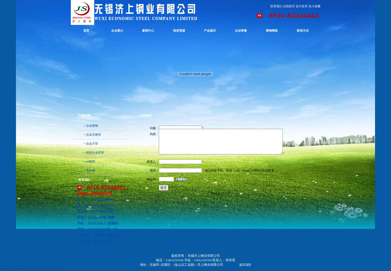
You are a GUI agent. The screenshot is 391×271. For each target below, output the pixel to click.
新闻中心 (148, 30)
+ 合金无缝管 (92, 134)
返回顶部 (245, 265)
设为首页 (302, 6)
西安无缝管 (51, 269)
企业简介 (117, 30)
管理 (232, 265)
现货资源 (179, 30)
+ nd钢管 (89, 161)
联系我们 (276, 6)
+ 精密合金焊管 (94, 152)
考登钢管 (6, 269)
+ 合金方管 (91, 143)
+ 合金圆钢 (91, 125)
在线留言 (289, 6)
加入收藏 (314, 6)
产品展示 (210, 30)
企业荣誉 (241, 30)
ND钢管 (19, 269)
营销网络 (272, 30)
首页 (86, 30)
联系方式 (303, 30)
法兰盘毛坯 (33, 269)
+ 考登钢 (89, 170)
